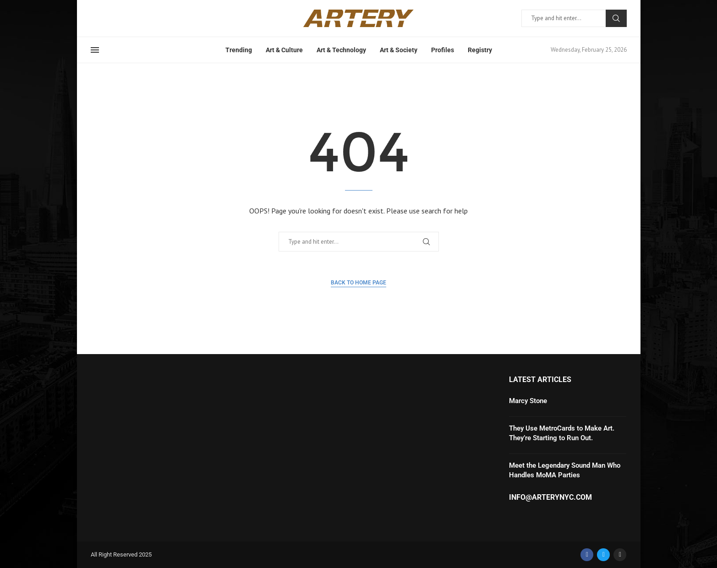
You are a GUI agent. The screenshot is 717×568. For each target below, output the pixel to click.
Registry (480, 50)
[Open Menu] (95, 50)
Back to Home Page (358, 282)
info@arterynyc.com (550, 497)
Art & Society (398, 50)
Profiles (442, 50)
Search (616, 18)
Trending (238, 50)
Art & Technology (341, 50)
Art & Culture (284, 50)
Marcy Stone (528, 401)
